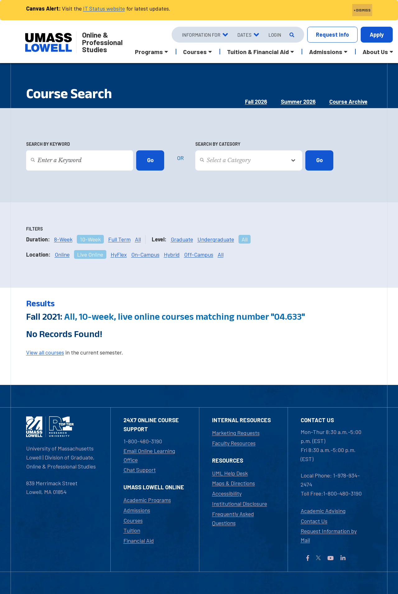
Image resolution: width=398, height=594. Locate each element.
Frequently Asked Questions (233, 518)
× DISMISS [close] (362, 10)
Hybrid (172, 254)
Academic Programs (147, 499)
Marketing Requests (236, 432)
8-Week (63, 239)
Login (274, 35)
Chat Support (139, 469)
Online (62, 254)
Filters (34, 228)
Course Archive (348, 101)
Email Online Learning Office (149, 455)
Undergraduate (215, 239)
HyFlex (119, 254)
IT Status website (104, 8)
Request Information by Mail (329, 535)
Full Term (119, 239)
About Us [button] (375, 51)
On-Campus (145, 254)
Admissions (136, 510)
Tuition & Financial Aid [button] (258, 51)
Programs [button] (149, 51)
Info (332, 34)
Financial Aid (138, 540)
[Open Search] (291, 35)
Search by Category (217, 144)
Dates (244, 35)
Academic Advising (323, 510)
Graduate (182, 239)
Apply (377, 34)
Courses (133, 520)
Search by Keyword (48, 144)
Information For (201, 35)
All (138, 239)
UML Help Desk (230, 473)
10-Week (90, 239)
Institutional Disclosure (239, 503)
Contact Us (314, 521)
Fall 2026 (256, 101)
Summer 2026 (298, 101)
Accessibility (227, 493)
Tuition (131, 530)
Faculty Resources (234, 443)
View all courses (45, 352)
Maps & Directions (233, 483)
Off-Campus (198, 254)
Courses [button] (195, 51)
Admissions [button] (325, 51)
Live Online (90, 254)
